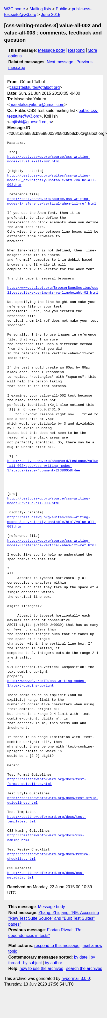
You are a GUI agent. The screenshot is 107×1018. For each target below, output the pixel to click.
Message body (51, 50)
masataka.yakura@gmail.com (37, 104)
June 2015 (50, 14)
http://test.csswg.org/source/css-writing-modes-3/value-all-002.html (48, 159)
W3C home (14, 9)
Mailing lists (40, 9)
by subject (32, 963)
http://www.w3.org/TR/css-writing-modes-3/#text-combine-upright (46, 683)
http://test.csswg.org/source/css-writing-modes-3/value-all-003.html (48, 501)
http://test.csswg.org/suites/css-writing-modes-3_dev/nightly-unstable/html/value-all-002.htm (51, 180)
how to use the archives (41, 968)
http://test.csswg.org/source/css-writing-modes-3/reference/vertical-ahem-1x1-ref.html (51, 201)
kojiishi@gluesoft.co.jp (30, 122)
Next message (60, 62)
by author (53, 963)
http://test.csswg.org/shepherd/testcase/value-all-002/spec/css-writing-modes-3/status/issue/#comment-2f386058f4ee (52, 466)
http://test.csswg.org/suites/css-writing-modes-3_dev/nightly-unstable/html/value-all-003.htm (51, 522)
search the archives (84, 968)
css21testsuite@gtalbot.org (35, 87)
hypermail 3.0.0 (75, 978)
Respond (76, 50)
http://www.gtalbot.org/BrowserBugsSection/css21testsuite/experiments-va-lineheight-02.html (52, 290)
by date (80, 957)
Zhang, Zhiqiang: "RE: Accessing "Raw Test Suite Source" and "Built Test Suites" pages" (53, 918)
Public (61, 9)
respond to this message (56, 945)
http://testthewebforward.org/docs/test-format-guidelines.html (46, 781)
